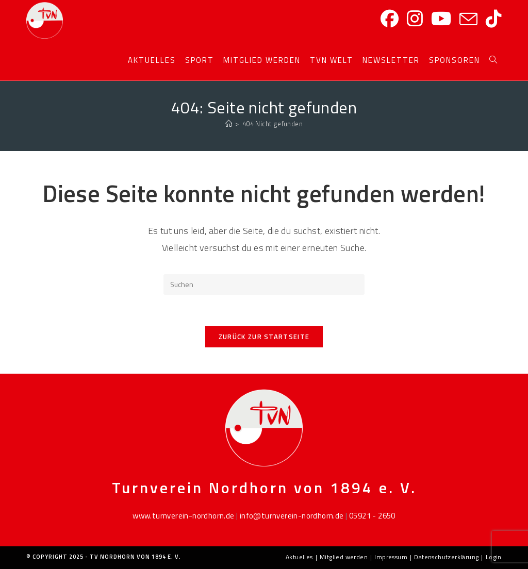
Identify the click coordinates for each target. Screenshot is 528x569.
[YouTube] (441, 19)
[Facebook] (389, 19)
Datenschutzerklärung (446, 557)
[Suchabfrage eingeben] (264, 284)
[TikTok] (494, 19)
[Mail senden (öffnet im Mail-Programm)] (468, 19)
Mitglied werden (344, 557)
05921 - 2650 (372, 516)
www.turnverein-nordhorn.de (183, 516)
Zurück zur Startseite (264, 336)
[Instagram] (415, 19)
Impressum (390, 557)
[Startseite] (228, 124)
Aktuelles (299, 557)
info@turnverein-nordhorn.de (292, 516)
